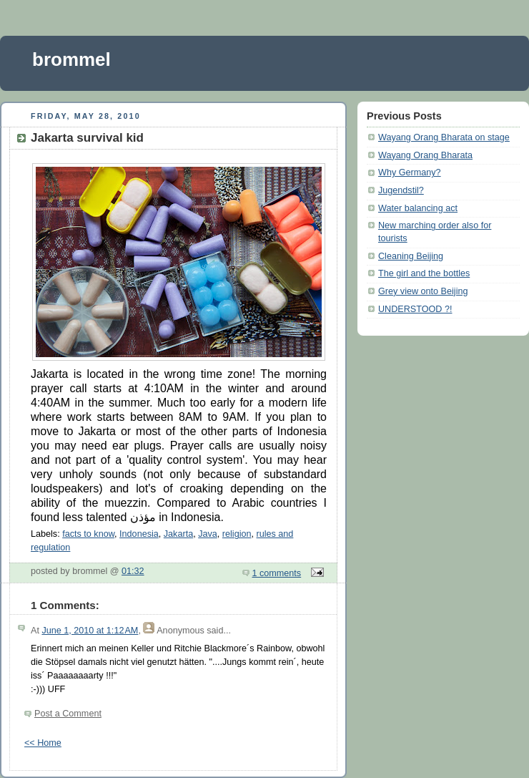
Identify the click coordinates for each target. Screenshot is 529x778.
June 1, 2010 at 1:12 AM (89, 631)
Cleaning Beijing (410, 256)
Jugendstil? (401, 190)
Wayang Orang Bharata (425, 155)
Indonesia (139, 534)
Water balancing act (418, 208)
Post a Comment (68, 714)
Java (207, 534)
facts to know (88, 534)
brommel (71, 59)
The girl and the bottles (424, 273)
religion (237, 534)
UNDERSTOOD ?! (415, 309)
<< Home (42, 743)
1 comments (277, 573)
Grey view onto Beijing (423, 291)
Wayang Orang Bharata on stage (444, 137)
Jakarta (178, 534)
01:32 (133, 571)
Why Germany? (409, 172)
